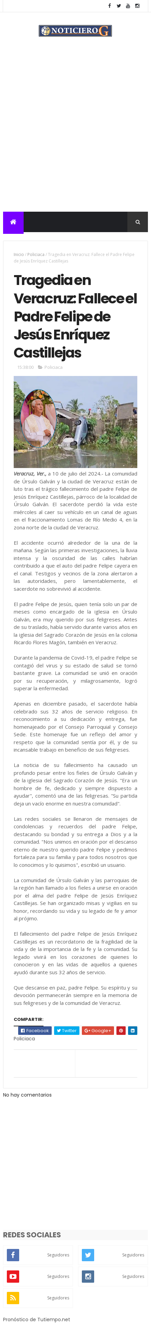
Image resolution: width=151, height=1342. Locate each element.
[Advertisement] (75, 133)
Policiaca (36, 254)
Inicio (19, 254)
